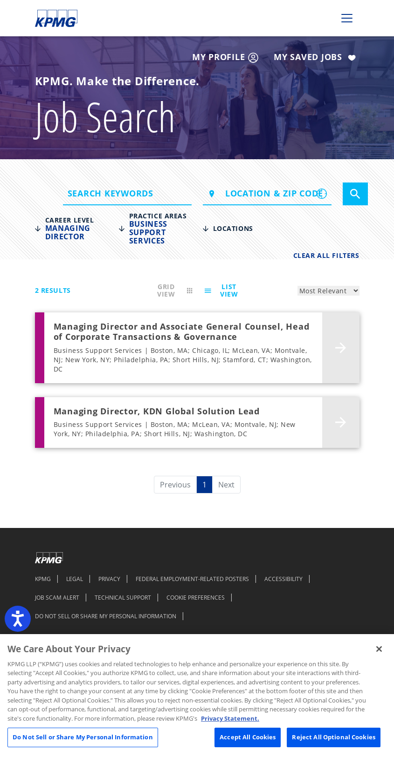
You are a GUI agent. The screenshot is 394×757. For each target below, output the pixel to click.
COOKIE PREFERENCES (195, 598)
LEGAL (74, 579)
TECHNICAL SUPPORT (123, 598)
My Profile (225, 57)
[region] (197, 695)
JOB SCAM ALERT (57, 598)
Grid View (176, 290)
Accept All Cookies (248, 737)
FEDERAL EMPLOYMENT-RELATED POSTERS (192, 579)
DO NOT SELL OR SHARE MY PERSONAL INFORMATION (105, 616)
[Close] (379, 649)
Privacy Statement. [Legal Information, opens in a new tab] (230, 718)
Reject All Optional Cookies (333, 737)
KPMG (43, 579)
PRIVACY (109, 579)
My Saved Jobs (316, 58)
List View (219, 290)
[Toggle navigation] (346, 18)
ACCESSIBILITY (283, 579)
